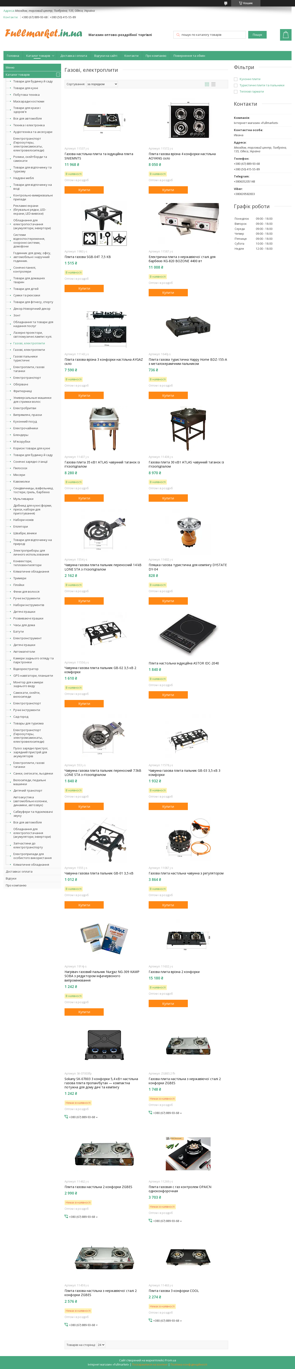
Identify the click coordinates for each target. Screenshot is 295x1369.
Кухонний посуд (25, 421)
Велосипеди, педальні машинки (29, 782)
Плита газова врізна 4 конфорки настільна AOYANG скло (182, 156)
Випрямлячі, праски (27, 415)
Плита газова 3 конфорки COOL (174, 1291)
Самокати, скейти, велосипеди (26, 695)
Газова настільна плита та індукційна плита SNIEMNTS (99, 156)
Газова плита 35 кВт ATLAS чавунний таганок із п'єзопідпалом (102, 464)
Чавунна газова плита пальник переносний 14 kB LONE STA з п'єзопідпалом (103, 567)
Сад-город (20, 717)
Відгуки (11, 878)
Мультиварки (23, 499)
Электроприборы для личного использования (31, 552)
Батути (18, 631)
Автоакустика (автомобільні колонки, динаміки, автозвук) (30, 801)
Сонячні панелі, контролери (24, 269)
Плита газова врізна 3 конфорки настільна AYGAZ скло (104, 361)
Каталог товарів (38, 56)
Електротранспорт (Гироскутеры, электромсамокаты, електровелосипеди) (28, 144)
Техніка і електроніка (29, 125)
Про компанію (156, 56)
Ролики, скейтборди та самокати (30, 159)
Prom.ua (170, 1360)
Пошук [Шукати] (257, 34)
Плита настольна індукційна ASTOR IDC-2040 (184, 663)
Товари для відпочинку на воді (32, 187)
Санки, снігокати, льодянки (33, 773)
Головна (13, 56)
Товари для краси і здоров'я (27, 110)
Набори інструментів (28, 605)
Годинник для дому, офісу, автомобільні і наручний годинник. (32, 257)
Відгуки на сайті (105, 56)
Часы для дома (24, 625)
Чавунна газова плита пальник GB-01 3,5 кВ (99, 873)
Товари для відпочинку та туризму (32, 169)
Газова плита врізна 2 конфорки (174, 972)
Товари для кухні (25, 88)
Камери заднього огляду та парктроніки (33, 660)
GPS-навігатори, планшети (33, 675)
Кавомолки (21, 481)
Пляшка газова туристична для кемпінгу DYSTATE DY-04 (188, 567)
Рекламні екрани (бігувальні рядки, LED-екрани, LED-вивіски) (29, 210)
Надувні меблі (23, 178)
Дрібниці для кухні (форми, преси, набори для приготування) (32, 509)
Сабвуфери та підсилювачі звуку (33, 814)
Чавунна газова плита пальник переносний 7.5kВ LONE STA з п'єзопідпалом (103, 773)
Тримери (19, 578)
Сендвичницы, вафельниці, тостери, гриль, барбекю (33, 490)
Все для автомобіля (27, 118)
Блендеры (20, 435)
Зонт (17, 315)
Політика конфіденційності (189, 1364)
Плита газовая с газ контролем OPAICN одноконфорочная (180, 1189)
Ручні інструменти (26, 598)
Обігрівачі (20, 384)
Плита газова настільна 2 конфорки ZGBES (98, 1187)
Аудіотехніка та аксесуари (32, 132)
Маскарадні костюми (28, 101)
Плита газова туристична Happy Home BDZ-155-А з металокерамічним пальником (188, 361)
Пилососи (20, 468)
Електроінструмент (27, 638)
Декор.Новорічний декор (31, 308)
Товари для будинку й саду (33, 81)
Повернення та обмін (189, 56)
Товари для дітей (25, 289)
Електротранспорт (27, 377)
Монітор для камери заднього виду (28, 684)
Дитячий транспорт (27, 790)
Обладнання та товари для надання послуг (33, 324)
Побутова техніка (26, 95)
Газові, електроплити (29, 343)
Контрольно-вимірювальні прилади (33, 197)
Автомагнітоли (24, 651)
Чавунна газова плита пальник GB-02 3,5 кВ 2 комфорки (100, 670)
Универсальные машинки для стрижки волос (32, 400)
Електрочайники (25, 428)
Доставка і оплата (73, 56)
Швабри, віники (25, 533)
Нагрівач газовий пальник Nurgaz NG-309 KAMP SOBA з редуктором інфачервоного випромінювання (102, 976)
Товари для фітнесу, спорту (33, 302)
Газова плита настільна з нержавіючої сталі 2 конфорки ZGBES (185, 1081)
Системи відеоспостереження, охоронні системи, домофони (29, 241)
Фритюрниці (22, 391)
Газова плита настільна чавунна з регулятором (186, 873)
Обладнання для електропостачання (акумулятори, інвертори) (32, 224)
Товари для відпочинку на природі (32, 542)
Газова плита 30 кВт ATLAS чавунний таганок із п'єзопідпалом (186, 464)
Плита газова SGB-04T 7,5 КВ (88, 257)
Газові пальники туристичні (25, 358)
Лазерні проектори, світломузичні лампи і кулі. (32, 334)
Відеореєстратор (25, 669)
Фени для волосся (26, 591)
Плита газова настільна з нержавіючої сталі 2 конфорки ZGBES (101, 1293)
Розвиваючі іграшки (28, 618)
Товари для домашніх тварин (29, 280)
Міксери (19, 475)
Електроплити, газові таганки (28, 369)
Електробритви (24, 408)
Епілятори (20, 526)
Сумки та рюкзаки (26, 295)
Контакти (131, 56)
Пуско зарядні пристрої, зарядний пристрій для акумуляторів (30, 752)
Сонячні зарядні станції (30, 461)
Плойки (18, 585)
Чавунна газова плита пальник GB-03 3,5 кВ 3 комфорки (184, 773)
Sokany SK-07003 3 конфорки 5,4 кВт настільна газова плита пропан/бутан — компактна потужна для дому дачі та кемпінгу (101, 1083)
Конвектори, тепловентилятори (27, 563)
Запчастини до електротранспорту (28, 845)
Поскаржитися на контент (150, 1364)
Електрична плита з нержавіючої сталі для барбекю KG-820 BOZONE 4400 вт (182, 259)
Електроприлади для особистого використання (32, 856)
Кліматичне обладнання (31, 571)
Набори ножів (23, 520)
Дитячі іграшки (24, 611)
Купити (84, 189)
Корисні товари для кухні (31, 448)
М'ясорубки (21, 441)
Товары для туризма (28, 723)
